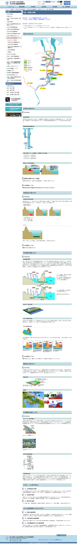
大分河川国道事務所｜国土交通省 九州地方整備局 (22, 3)
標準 (44, 1)
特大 (49, 1)
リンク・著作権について (57, 539)
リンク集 (67, 4)
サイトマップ (67, 1)
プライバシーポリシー (44, 539)
